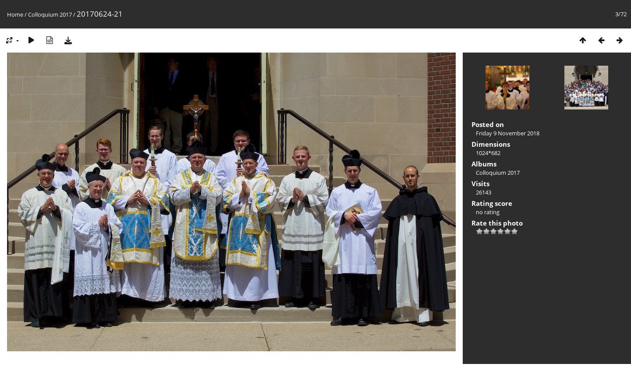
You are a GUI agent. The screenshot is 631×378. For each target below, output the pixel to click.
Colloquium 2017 (50, 14)
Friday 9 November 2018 (507, 133)
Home (15, 14)
